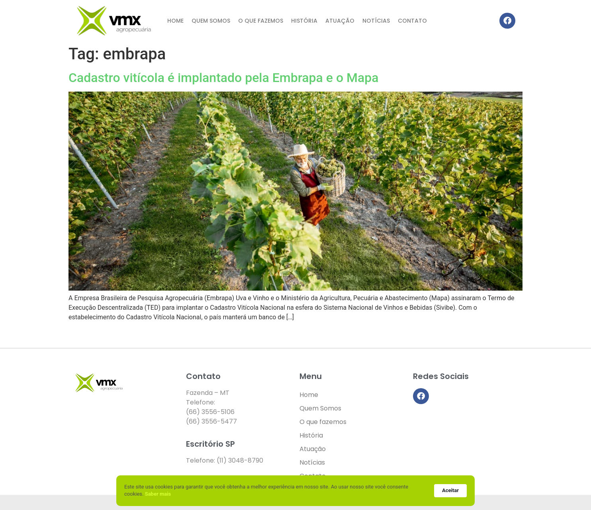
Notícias (376, 21)
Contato (412, 21)
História (304, 21)
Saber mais (158, 494)
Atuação (339, 21)
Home (175, 21)
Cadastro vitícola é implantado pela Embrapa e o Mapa (223, 77)
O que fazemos (260, 21)
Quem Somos (211, 21)
